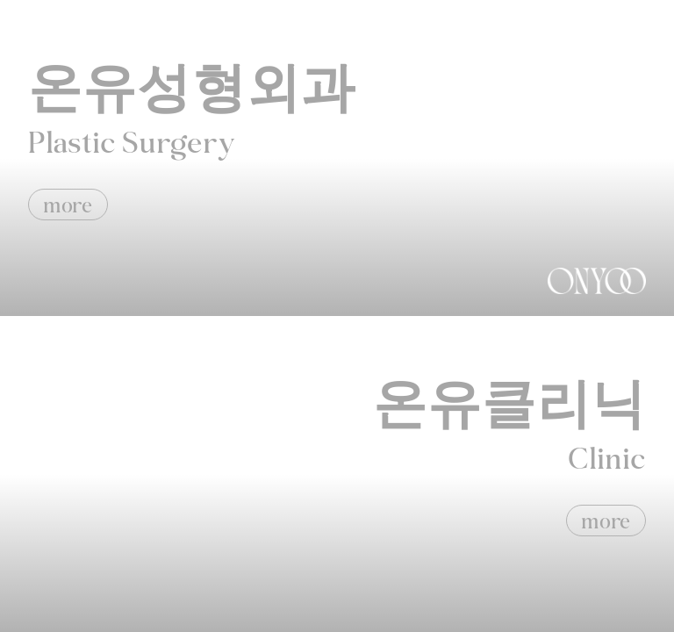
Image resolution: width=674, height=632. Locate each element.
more (68, 205)
